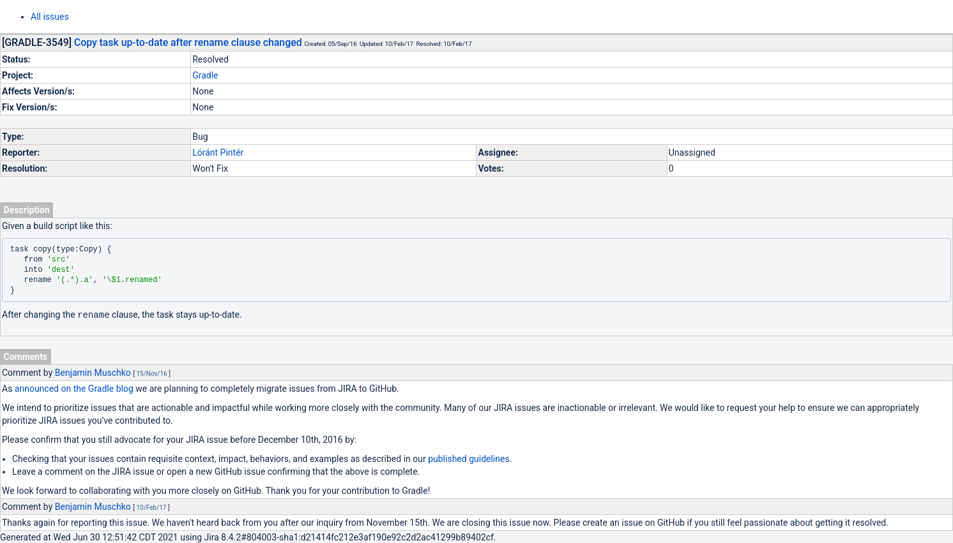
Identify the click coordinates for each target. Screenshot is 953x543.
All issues (50, 16)
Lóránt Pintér (217, 152)
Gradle (205, 75)
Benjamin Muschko (93, 372)
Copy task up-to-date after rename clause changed (188, 42)
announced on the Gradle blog (74, 388)
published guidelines (468, 458)
